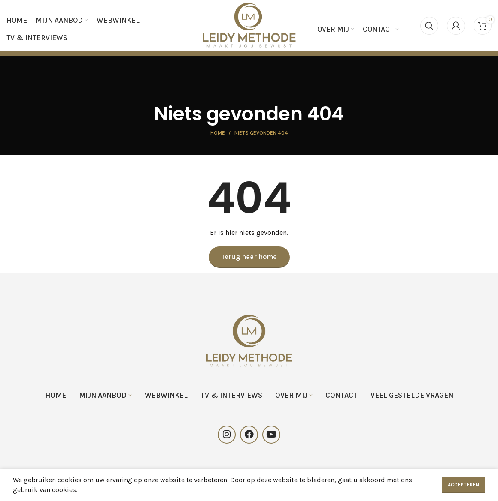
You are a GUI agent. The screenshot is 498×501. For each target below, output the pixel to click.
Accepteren (463, 485)
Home (217, 135)
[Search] (429, 26)
